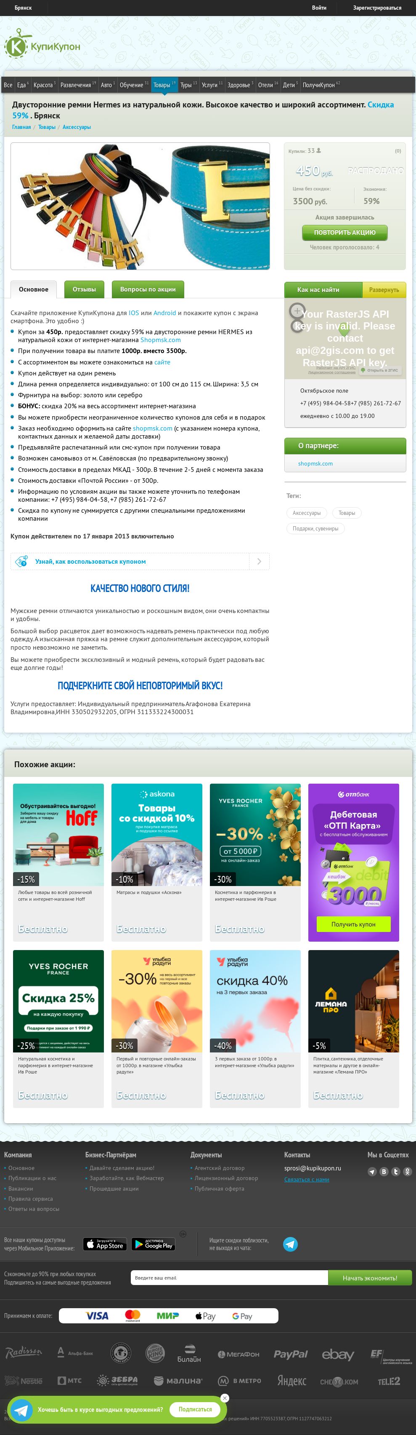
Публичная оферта (219, 1188)
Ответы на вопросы (33, 1209)
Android (166, 312)
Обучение (134, 84)
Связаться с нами (306, 1179)
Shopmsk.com (160, 339)
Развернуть (384, 290)
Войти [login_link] (319, 7)
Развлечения (78, 84)
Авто (108, 84)
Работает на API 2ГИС (335, 368)
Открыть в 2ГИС (383, 370)
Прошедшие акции (114, 1188)
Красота (45, 84)
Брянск (23, 7)
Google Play (153, 1244)
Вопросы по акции (148, 289)
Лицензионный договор (226, 1178)
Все (8, 84)
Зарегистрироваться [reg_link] (377, 7)
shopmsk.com (152, 428)
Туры (188, 84)
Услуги (212, 84)
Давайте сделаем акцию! (122, 1168)
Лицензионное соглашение (332, 372)
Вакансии (20, 1188)
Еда (23, 84)
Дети (290, 84)
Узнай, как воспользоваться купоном (90, 561)
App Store (105, 1244)
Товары (165, 84)
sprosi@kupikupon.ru (312, 1168)
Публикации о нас (32, 1178)
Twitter (395, 1171)
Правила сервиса (30, 1198)
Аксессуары (307, 512)
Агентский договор (220, 1168)
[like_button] (389, 151)
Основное (33, 289)
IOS (135, 312)
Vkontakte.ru (384, 1171)
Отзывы (84, 289)
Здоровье (241, 84)
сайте (162, 362)
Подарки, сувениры (316, 528)
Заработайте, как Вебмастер (127, 1178)
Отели (268, 84)
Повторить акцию (345, 232)
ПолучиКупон (321, 84)
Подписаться (195, 1409)
